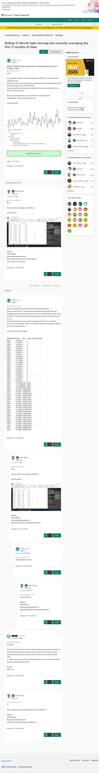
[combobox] (73, 24)
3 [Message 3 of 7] (12, 675)
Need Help (16, 161)
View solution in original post (16, 261)
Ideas (49, 15)
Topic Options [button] (54, 52)
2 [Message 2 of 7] (12, 728)
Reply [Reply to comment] (56, 274)
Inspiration (42, 15)
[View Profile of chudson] (14, 60)
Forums (33, 15)
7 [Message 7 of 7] (25, 615)
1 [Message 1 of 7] (12, 166)
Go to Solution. (36, 153)
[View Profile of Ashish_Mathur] (19, 191)
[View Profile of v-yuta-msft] (21, 636)
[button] (43, 52)
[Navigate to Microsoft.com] (7, 15)
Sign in (77, 20)
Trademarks (94, 760)
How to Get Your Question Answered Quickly (76, 109)
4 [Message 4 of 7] (12, 438)
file (33, 208)
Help (83, 20)
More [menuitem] (73, 15)
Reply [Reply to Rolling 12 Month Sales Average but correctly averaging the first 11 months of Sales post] (56, 172)
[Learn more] (73, 85)
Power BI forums (12, 35)
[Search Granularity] (42, 24)
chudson (11, 644)
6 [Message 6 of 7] (21, 566)
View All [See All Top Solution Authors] (70, 150)
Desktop (59, 35)
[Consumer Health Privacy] (25, 766)
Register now (6, 9)
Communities (58, 15)
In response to (13, 196)
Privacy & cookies (74, 760)
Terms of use (85, 760)
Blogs (67, 15)
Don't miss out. (87, 28)
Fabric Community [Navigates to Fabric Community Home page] (22, 15)
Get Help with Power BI (42, 35)
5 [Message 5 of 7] (12, 267)
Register (69, 20)
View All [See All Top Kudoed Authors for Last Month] (70, 191)
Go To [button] (89, 20)
